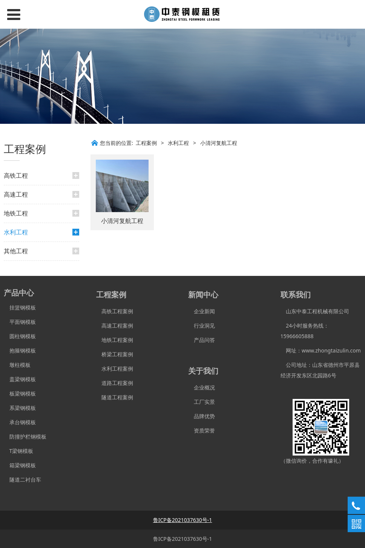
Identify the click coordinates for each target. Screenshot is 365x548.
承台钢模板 (20, 422)
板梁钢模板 (20, 393)
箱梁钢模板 (20, 465)
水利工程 (16, 232)
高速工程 (16, 194)
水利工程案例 (114, 368)
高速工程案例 (114, 325)
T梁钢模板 (18, 450)
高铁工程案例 (114, 311)
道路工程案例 (114, 382)
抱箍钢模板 (20, 350)
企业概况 (201, 387)
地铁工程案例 (114, 339)
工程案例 (146, 142)
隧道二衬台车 (22, 479)
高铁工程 (16, 175)
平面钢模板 (20, 321)
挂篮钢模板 (20, 307)
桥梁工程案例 (114, 354)
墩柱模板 (17, 364)
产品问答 (201, 339)
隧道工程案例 (114, 397)
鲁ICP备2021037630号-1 (182, 538)
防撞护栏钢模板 (25, 436)
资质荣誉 (201, 430)
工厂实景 (201, 401)
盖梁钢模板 (20, 379)
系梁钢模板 (20, 407)
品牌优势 (201, 416)
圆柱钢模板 (22, 336)
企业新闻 (201, 311)
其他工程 (16, 251)
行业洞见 (201, 325)
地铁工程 (16, 213)
